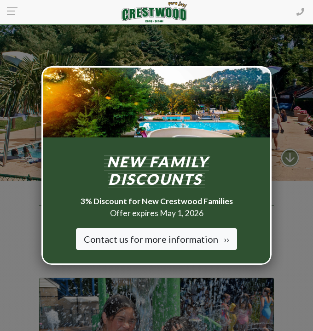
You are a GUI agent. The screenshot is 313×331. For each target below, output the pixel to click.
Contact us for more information (156, 239)
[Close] (259, 77)
